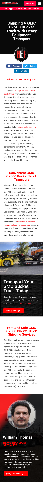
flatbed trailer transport (26, 127)
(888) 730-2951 (26, 303)
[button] (14, 66)
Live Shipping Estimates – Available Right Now (21, 9)
